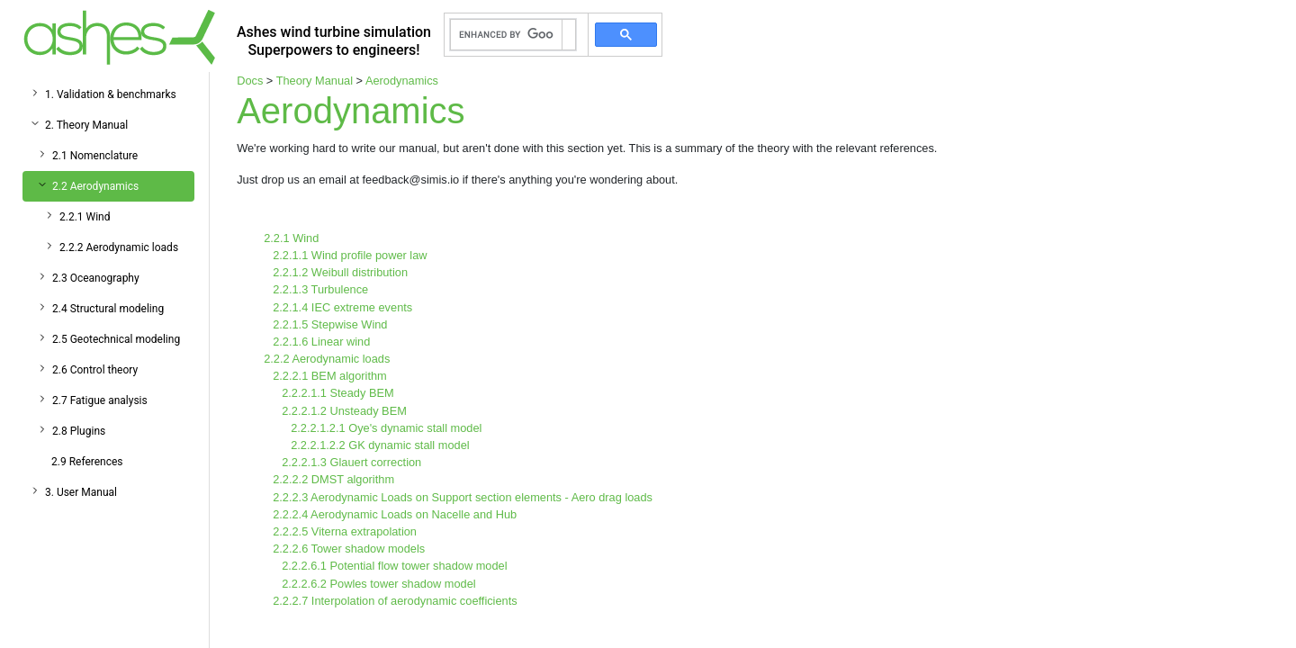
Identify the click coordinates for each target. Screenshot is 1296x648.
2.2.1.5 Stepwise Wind (330, 324)
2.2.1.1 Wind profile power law (350, 255)
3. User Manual (81, 492)
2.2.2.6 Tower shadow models (349, 548)
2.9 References (87, 461)
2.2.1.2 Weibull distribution (340, 272)
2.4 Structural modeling (108, 308)
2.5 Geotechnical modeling (116, 339)
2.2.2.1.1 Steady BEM (338, 393)
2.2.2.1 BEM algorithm (330, 375)
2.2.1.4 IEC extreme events (342, 307)
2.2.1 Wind (85, 217)
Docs (250, 80)
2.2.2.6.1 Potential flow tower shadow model (394, 565)
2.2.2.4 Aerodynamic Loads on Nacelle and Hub (395, 514)
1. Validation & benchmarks (110, 94)
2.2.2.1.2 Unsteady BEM (344, 411)
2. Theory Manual (86, 125)
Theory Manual (314, 80)
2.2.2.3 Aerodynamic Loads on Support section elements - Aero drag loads (462, 497)
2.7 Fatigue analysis (100, 400)
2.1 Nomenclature (95, 155)
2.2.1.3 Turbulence (320, 289)
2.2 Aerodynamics (95, 186)
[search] (506, 35)
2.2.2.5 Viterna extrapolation (345, 531)
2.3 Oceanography (96, 278)
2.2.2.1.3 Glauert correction (351, 462)
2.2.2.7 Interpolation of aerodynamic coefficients (395, 601)
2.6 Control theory (95, 370)
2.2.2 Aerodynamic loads (118, 247)
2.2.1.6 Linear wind (321, 341)
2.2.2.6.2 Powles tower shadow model (379, 583)
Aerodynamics (401, 80)
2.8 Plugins (78, 431)
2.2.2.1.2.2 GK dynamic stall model (380, 445)
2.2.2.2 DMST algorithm (333, 479)
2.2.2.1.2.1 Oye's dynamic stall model (386, 428)
